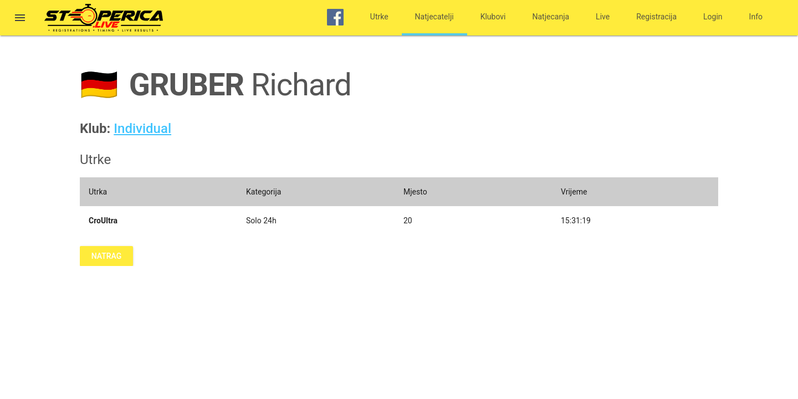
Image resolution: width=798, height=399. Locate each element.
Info (756, 16)
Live (603, 16)
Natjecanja (551, 16)
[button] (20, 19)
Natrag (106, 256)
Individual (142, 128)
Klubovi (493, 16)
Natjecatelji (434, 16)
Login (713, 16)
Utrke (379, 16)
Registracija (656, 16)
